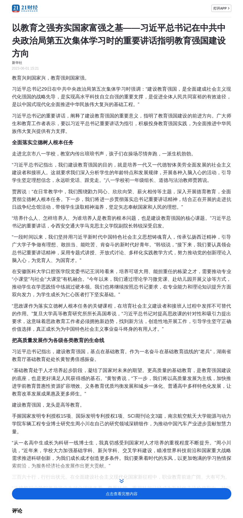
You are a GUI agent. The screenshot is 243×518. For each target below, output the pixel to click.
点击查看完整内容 (122, 493)
